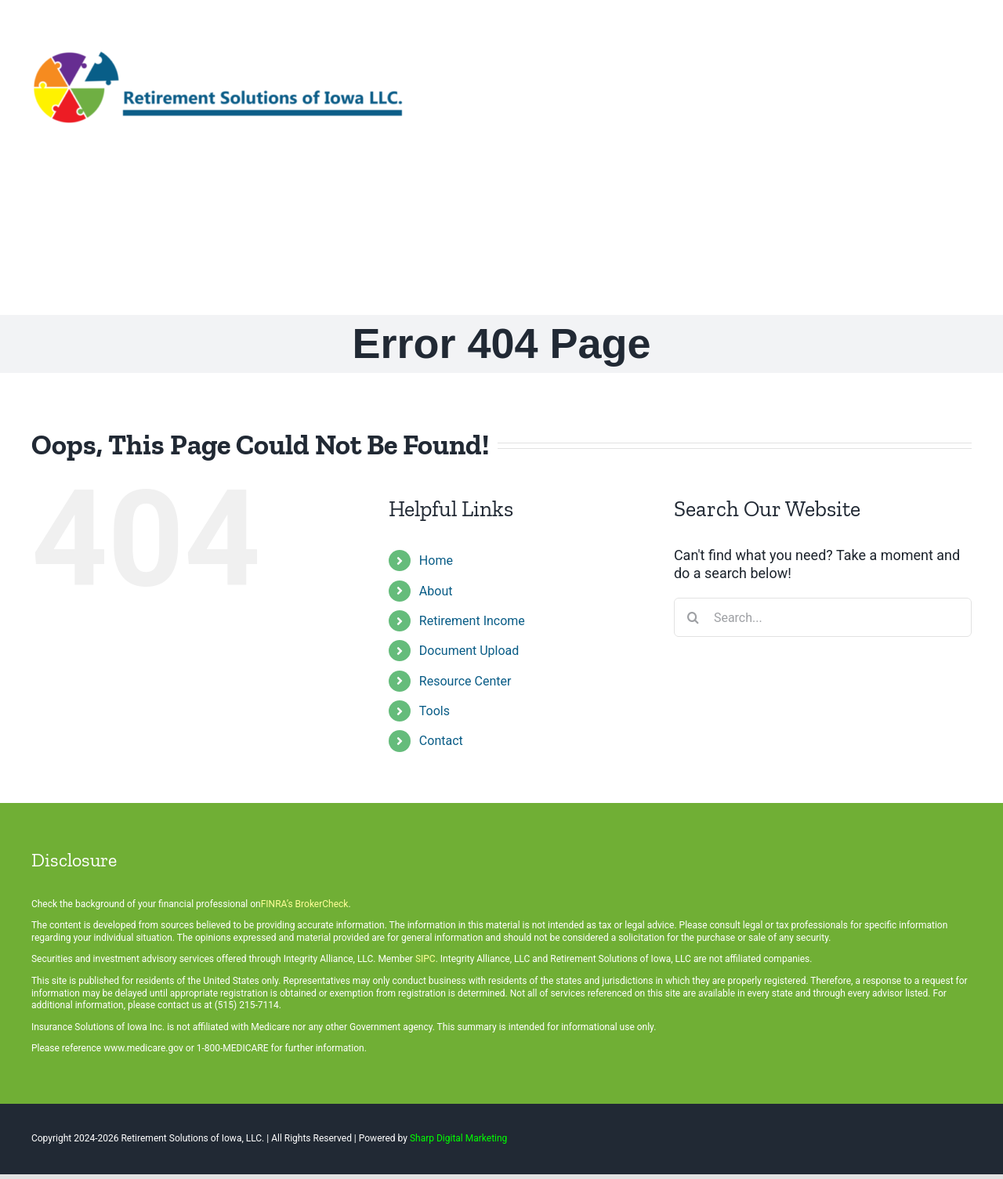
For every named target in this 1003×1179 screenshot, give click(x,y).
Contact (441, 740)
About (436, 591)
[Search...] (823, 617)
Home (436, 560)
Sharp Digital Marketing (458, 1138)
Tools (434, 710)
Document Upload (469, 650)
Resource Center (465, 681)
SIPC (425, 958)
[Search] (693, 617)
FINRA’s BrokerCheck (305, 904)
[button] (954, 227)
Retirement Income (472, 620)
